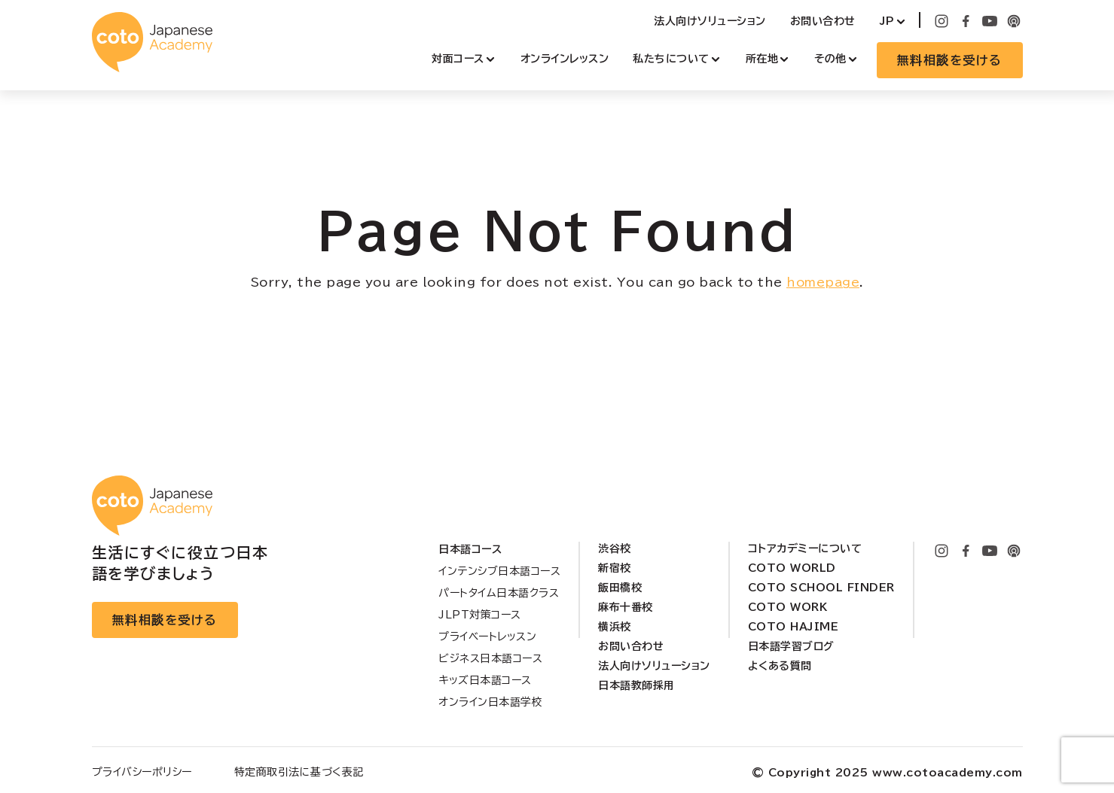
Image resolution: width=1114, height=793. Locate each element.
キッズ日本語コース (485, 680)
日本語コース (470, 549)
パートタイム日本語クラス (498, 593)
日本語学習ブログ (791, 646)
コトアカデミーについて (805, 548)
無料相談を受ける (950, 60)
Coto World (792, 568)
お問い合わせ (823, 21)
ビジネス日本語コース (490, 658)
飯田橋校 (620, 587)
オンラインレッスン (564, 58)
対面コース (458, 58)
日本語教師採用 (636, 685)
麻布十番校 (625, 607)
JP (887, 21)
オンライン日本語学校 (490, 702)
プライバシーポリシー (142, 772)
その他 (830, 58)
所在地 (762, 58)
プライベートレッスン (487, 636)
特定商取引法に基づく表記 (299, 772)
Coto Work (788, 607)
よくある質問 (780, 666)
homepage (822, 282)
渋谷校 (614, 548)
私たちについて (671, 58)
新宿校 (614, 568)
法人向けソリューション (710, 21)
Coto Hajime (793, 626)
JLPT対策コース (479, 614)
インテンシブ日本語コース (499, 571)
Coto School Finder (821, 587)
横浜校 (614, 626)
